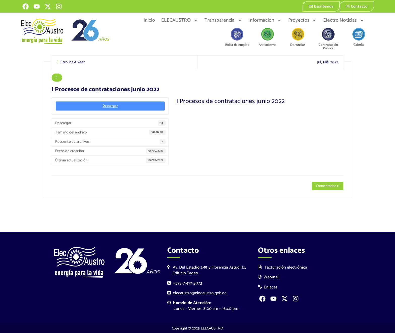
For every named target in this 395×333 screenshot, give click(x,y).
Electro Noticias (343, 20)
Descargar (110, 105)
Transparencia (223, 20)
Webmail (269, 276)
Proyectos (302, 20)
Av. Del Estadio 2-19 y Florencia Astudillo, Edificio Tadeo (206, 270)
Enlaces (268, 286)
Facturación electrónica (282, 267)
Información (265, 20)
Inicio (149, 20)
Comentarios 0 (327, 186)
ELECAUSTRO (179, 20)
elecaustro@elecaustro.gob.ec (196, 292)
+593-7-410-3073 (184, 282)
